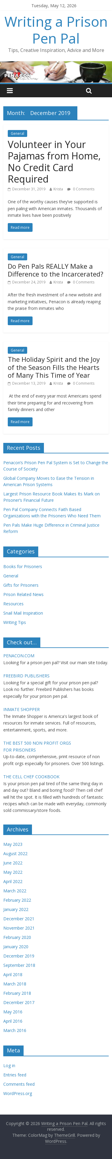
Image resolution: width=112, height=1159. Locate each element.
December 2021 (18, 918)
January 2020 (15, 946)
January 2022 (15, 909)
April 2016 (12, 1021)
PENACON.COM (18, 655)
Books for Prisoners (22, 566)
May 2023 (12, 844)
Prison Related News (23, 594)
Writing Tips (14, 622)
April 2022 (12, 881)
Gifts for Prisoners (21, 585)
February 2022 (17, 900)
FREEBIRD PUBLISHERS (26, 676)
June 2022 (12, 863)
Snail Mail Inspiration (23, 613)
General (17, 133)
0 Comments (80, 189)
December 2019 (18, 956)
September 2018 (19, 965)
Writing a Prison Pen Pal (56, 29)
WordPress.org (17, 1093)
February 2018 (17, 993)
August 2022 (15, 853)
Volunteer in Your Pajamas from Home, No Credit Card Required (54, 161)
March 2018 (14, 984)
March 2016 (14, 1030)
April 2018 (12, 974)
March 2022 (14, 891)
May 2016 (12, 1012)
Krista (58, 189)
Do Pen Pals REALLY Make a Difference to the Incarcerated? (55, 270)
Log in (9, 1065)
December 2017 (18, 1002)
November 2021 (19, 928)
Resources (13, 604)
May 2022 (12, 872)
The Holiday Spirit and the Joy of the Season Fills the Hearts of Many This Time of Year (54, 367)
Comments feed (19, 1084)
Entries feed (14, 1075)
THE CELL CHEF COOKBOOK (31, 776)
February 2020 (17, 937)
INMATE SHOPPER (21, 709)
